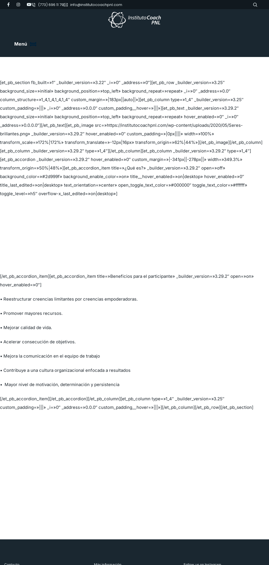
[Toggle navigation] (33, 44)
